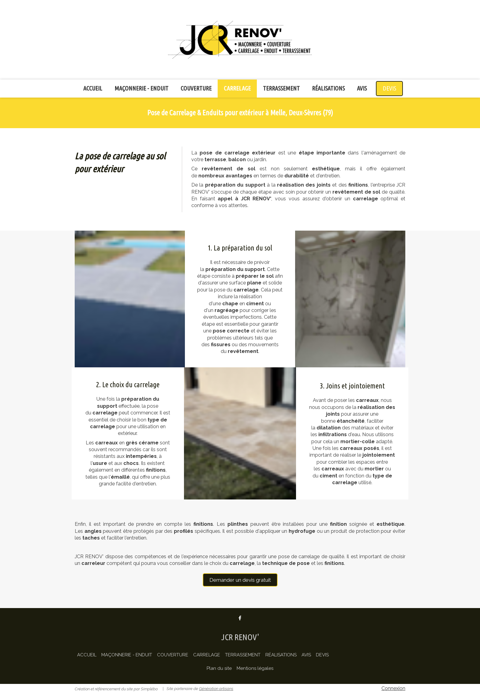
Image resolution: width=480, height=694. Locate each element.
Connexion (393, 688)
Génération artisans (216, 688)
